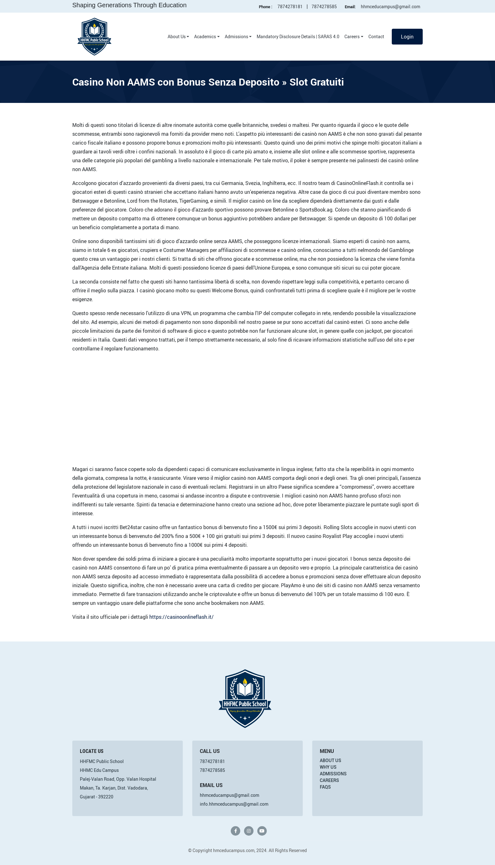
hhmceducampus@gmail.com (390, 6)
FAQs (325, 787)
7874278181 (290, 6)
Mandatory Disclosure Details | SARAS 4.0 (298, 36)
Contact (376, 36)
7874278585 (324, 6)
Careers (352, 36)
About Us (177, 36)
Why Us (328, 767)
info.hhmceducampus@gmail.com (234, 804)
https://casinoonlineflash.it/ (181, 616)
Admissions (236, 36)
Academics (205, 36)
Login (407, 36)
